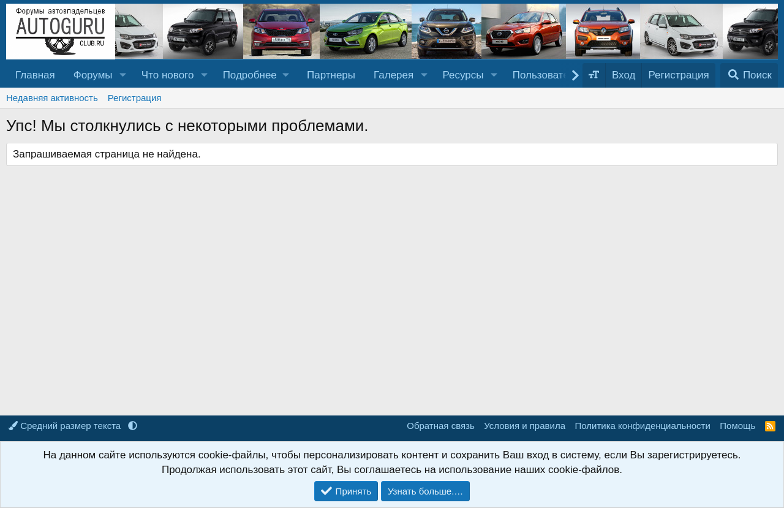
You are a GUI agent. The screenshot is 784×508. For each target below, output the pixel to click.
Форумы (93, 75)
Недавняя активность (52, 98)
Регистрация (135, 98)
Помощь (737, 425)
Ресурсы (462, 75)
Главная (35, 75)
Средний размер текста (66, 425)
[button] (122, 75)
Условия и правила (524, 425)
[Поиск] (749, 75)
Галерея (393, 75)
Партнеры (331, 75)
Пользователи (547, 75)
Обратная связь (441, 425)
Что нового (167, 75)
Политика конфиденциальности (642, 425)
